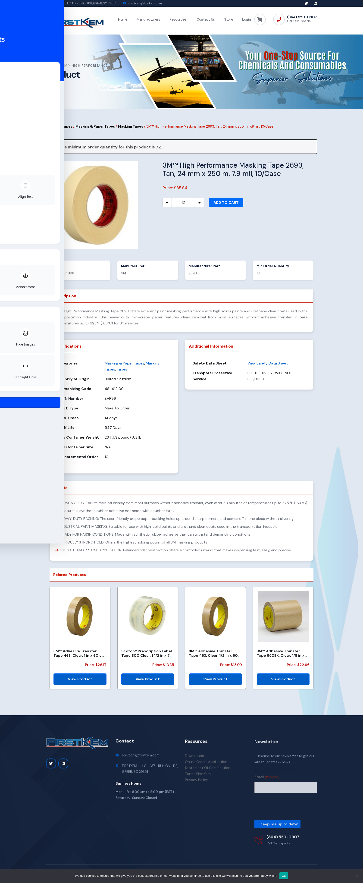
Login (246, 19)
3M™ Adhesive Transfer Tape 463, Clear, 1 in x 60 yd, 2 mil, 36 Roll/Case (79, 655)
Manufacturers (148, 19)
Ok (284, 875)
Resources (177, 19)
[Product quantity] (183, 204)
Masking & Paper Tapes (95, 129)
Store (228, 19)
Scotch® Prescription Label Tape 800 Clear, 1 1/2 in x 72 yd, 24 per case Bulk (146, 655)
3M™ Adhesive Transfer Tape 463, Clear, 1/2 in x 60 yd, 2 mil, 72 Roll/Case (213, 655)
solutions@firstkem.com (145, 3)
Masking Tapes (130, 129)
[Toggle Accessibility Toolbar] (10, 431)
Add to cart (226, 204)
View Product (80, 681)
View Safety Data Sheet (267, 365)
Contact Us (205, 19)
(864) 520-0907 (302, 17)
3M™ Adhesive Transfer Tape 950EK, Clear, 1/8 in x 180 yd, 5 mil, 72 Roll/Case (280, 655)
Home (122, 19)
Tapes (67, 129)
